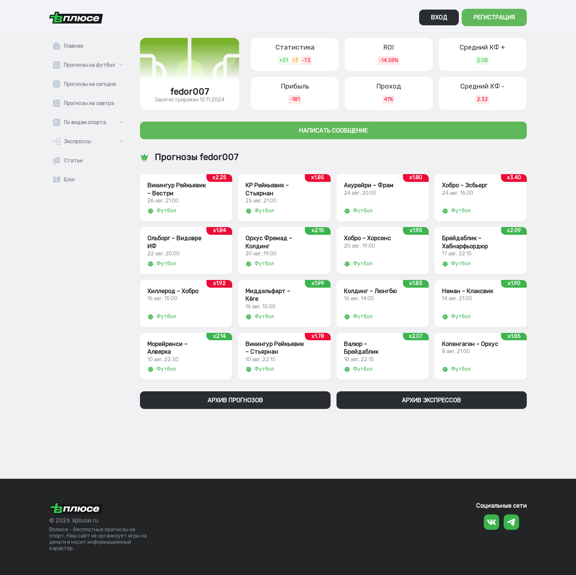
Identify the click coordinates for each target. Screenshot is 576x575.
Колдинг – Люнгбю (370, 291)
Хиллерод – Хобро (172, 291)
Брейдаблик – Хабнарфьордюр (465, 242)
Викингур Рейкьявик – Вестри (176, 189)
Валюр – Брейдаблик (361, 348)
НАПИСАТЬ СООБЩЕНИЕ (333, 130)
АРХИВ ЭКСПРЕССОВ (431, 400)
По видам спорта (85, 122)
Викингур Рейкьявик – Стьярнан (274, 348)
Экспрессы (77, 142)
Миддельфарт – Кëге (267, 295)
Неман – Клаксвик (467, 291)
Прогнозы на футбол (89, 65)
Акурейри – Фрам (368, 185)
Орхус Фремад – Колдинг (268, 242)
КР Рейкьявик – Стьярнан (267, 189)
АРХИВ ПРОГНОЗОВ (235, 400)
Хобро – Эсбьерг (464, 185)
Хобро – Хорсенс (367, 238)
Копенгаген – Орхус (470, 344)
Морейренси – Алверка (167, 348)
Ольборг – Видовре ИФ (174, 242)
